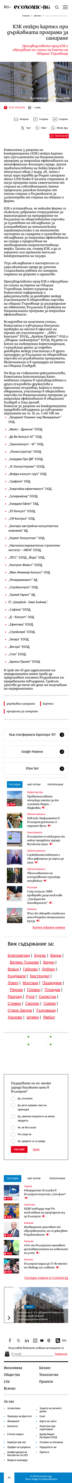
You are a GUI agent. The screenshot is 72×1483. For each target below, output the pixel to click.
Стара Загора (20, 1010)
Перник (16, 990)
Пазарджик (52, 983)
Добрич (48, 969)
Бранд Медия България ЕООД (48, 1436)
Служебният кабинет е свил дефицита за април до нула (45, 858)
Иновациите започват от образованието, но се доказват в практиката (46, 1230)
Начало (26, 15)
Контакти (12, 1426)
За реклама (13, 1408)
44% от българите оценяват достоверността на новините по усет (46, 1249)
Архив (36, 1149)
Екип (42, 1416)
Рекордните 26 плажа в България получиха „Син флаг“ (45, 1194)
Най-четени (34, 784)
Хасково (15, 1017)
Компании (31, 909)
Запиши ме (61, 1354)
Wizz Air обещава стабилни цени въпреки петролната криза (46, 917)
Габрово (30, 969)
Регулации (32, 887)
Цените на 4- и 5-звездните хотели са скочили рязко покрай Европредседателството (40, 1316)
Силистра (47, 996)
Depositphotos (49, 1479)
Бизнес (37, 15)
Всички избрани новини (49, 927)
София (49, 1003)
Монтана (30, 983)
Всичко (10, 1388)
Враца (13, 969)
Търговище (46, 1010)
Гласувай (19, 1149)
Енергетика (29, 1204)
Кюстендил (40, 976)
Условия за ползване (51, 1442)
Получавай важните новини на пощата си (36, 1348)
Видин (48, 962)
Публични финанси (36, 814)
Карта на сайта (48, 1421)
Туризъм (28, 1186)
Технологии (48, 1375)
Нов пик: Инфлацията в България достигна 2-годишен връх (43, 822)
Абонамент (13, 1421)
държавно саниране (21, 703)
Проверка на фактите (19, 1416)
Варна (55, 955)
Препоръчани (55, 784)
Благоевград (19, 955)
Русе (30, 996)
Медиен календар (17, 1460)
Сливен (14, 1003)
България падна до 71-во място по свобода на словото (45, 1265)
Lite (7, 1381)
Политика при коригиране (47, 1428)
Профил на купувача (19, 1447)
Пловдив (52, 990)
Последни (14, 784)
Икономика (13, 1368)
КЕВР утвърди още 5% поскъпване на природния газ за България (44, 1212)
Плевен (34, 990)
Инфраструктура (35, 792)
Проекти (46, 1381)
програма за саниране (22, 711)
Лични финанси (34, 832)
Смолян (32, 1003)
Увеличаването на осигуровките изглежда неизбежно (43, 876)
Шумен (32, 1017)
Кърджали (17, 976)
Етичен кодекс (15, 1434)
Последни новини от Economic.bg (46, 1277)
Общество (12, 1375)
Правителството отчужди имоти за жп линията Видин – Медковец (43, 802)
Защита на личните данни (51, 1410)
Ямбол (49, 1017)
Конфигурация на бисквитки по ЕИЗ (17, 1454)
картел (48, 703)
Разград (15, 996)
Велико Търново (24, 962)
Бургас (40, 955)
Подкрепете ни (48, 1447)
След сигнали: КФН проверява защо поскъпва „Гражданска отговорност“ (44, 897)
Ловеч (13, 983)
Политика (28, 1259)
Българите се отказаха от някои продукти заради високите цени (46, 840)
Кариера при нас (16, 1442)
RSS (60, 1340)
